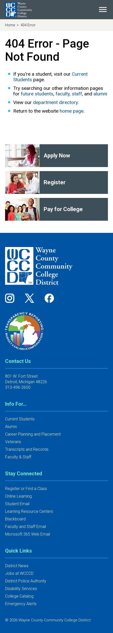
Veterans (13, 441)
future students (37, 94)
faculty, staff (69, 94)
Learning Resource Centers (29, 511)
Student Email (17, 503)
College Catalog (19, 596)
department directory (55, 102)
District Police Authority (25, 581)
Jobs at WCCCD (19, 573)
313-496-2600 (17, 387)
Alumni (11, 426)
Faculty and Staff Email (25, 526)
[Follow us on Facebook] (50, 298)
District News (16, 565)
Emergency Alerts (21, 603)
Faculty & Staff (18, 457)
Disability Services (21, 588)
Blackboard (15, 519)
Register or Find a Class (26, 488)
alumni (100, 94)
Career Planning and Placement (33, 434)
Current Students (20, 419)
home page (72, 111)
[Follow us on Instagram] (11, 298)
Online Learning (18, 496)
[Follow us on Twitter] (31, 298)
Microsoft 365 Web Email (27, 534)
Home (10, 25)
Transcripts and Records (27, 449)
